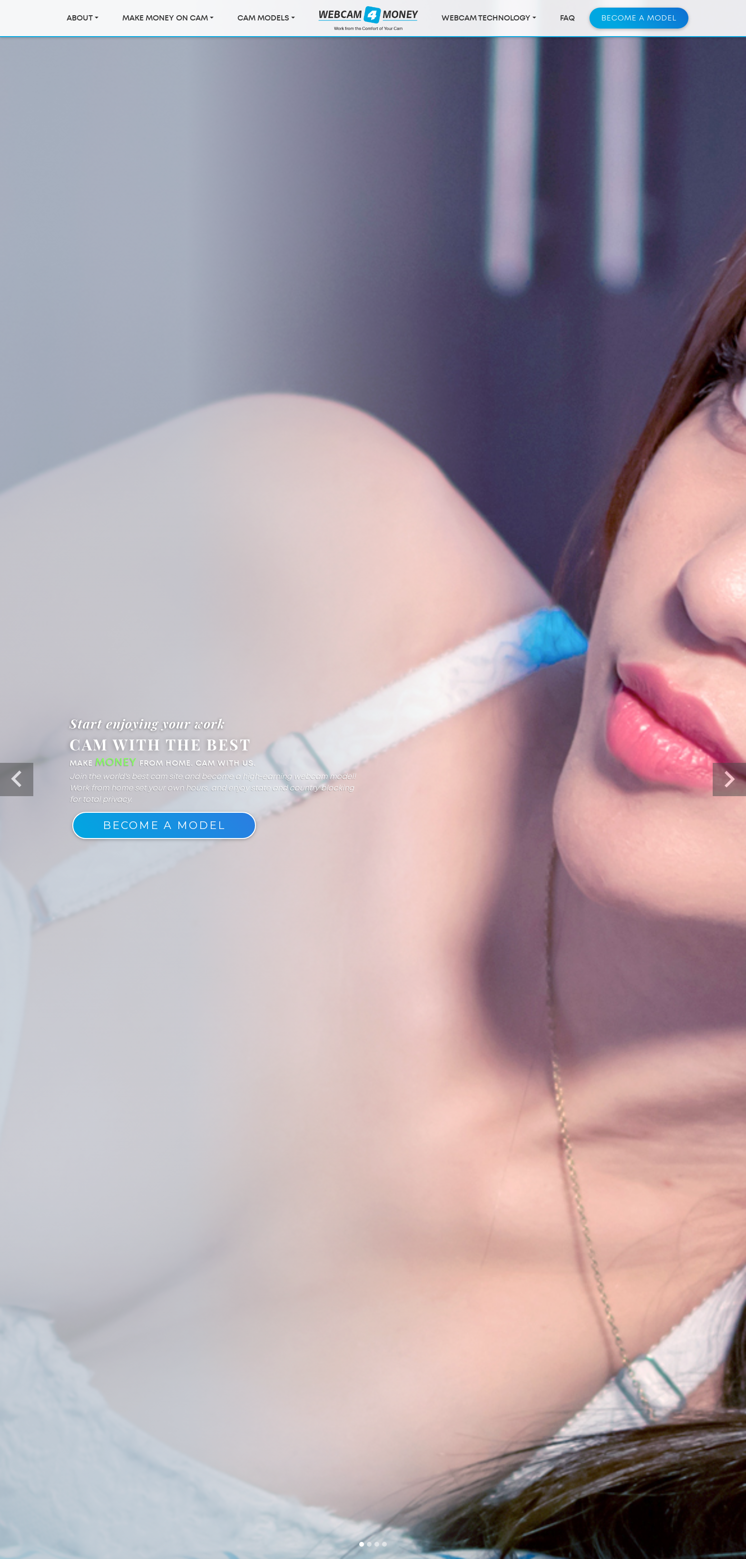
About (80, 20)
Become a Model (639, 20)
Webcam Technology (486, 20)
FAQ (567, 20)
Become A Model (164, 825)
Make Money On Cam (165, 20)
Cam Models (263, 20)
